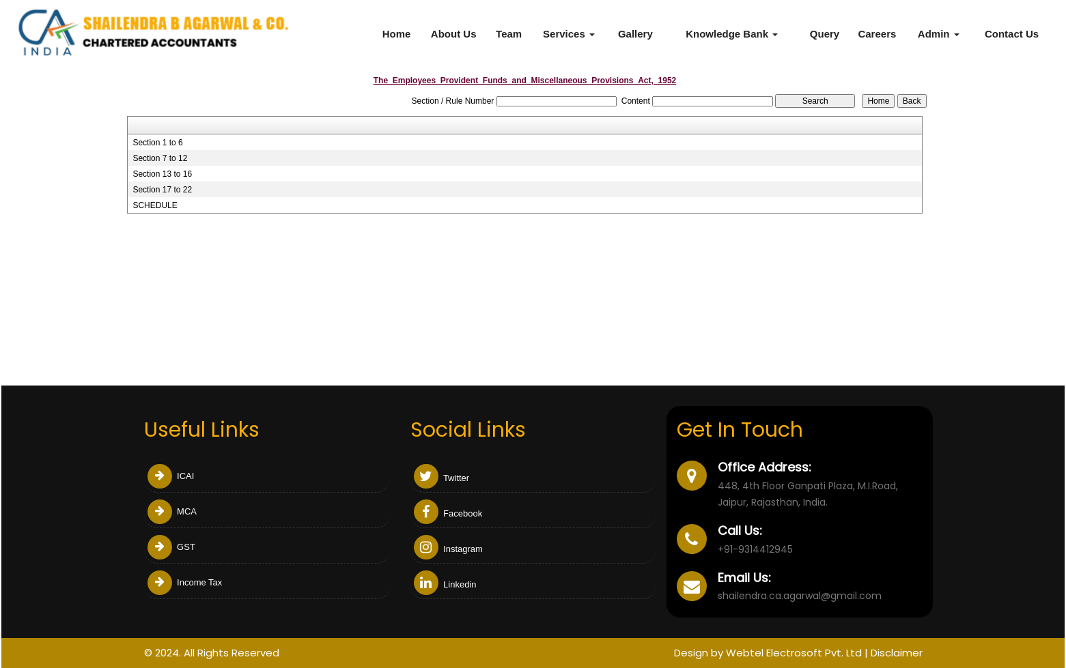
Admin (938, 34)
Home (396, 34)
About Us (454, 34)
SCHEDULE (154, 205)
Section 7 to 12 (159, 158)
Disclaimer (897, 652)
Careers (877, 34)
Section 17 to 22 (162, 189)
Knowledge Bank (732, 34)
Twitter (442, 478)
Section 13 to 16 (162, 174)
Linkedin (445, 584)
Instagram (448, 549)
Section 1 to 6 (157, 142)
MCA (172, 511)
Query (824, 34)
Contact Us (1012, 34)
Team (509, 34)
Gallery (635, 34)
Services (569, 34)
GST (171, 547)
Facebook (448, 513)
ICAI (171, 476)
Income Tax (185, 582)
